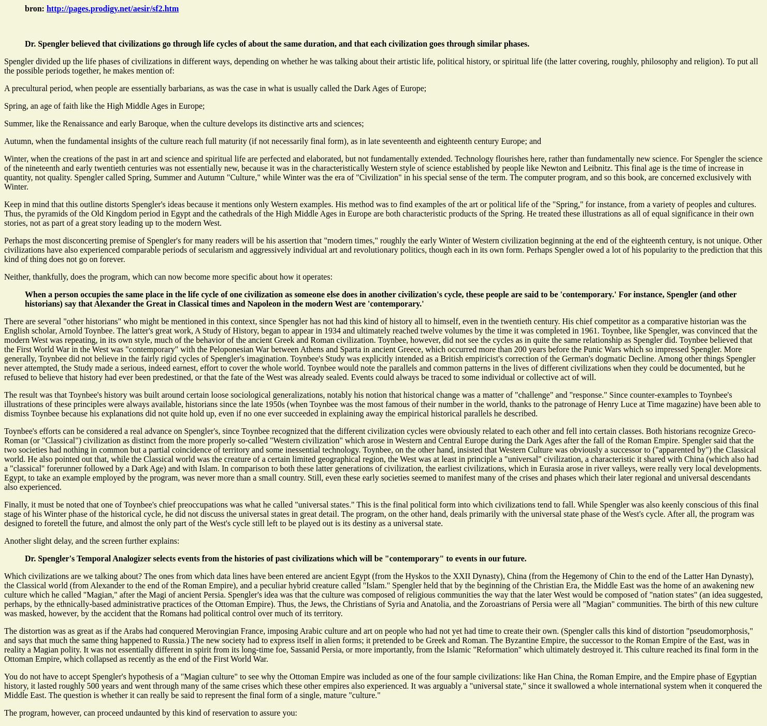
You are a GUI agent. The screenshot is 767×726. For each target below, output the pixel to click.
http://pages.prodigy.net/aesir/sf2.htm (113, 8)
